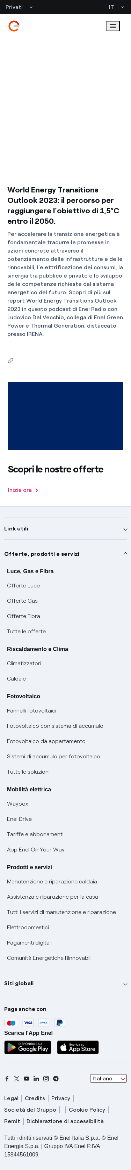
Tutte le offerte (26, 631)
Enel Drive (19, 819)
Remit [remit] (12, 1121)
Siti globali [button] (19, 983)
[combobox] (108, 1078)
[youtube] (26, 1078)
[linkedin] (36, 1078)
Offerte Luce (23, 585)
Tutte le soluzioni (28, 771)
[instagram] (46, 1078)
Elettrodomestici (28, 927)
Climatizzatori (24, 663)
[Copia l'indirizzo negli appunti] (10, 360)
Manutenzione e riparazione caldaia (52, 881)
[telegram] (56, 1078)
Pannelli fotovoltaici (31, 710)
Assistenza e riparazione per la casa (52, 896)
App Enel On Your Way (36, 849)
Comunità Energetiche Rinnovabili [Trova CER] (49, 958)
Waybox (17, 803)
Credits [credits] (35, 1098)
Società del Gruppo (30, 1109)
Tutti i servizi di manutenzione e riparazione (61, 912)
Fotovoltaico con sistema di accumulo (55, 726)
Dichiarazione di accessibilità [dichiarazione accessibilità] (65, 1121)
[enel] (14, 26)
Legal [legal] (11, 1098)
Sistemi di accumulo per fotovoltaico (53, 756)
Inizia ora (23, 490)
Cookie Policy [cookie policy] (87, 1109)
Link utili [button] (16, 528)
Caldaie (16, 678)
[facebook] (7, 1078)
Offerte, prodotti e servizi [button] (42, 554)
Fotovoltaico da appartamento (46, 741)
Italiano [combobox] (102, 1078)
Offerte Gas (22, 601)
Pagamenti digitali (29, 942)
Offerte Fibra (23, 616)
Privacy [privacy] (60, 1098)
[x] (17, 1078)
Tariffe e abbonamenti (35, 834)
